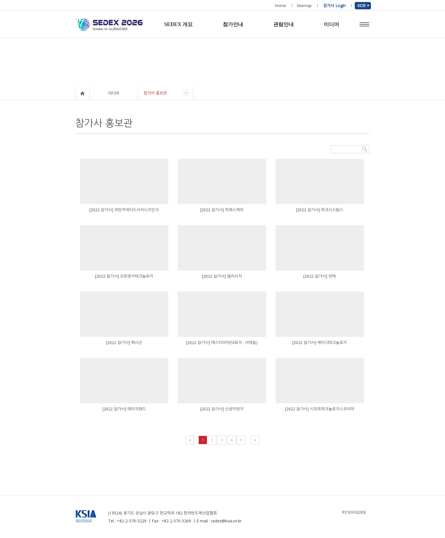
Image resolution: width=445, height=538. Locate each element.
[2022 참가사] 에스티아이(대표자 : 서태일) (221, 342)
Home (280, 5)
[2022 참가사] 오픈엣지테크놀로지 (124, 276)
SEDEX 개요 (178, 24)
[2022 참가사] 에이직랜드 (124, 409)
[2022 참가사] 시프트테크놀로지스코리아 (319, 409)
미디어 (331, 24)
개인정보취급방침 (353, 512)
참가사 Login (334, 5)
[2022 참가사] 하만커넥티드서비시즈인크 (124, 209)
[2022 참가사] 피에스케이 (222, 209)
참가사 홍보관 (155, 93)
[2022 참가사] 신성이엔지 (222, 409)
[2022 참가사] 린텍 (319, 276)
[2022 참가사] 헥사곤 (124, 342)
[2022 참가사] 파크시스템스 (319, 209)
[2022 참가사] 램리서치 (222, 276)
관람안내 (283, 24)
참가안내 (233, 24)
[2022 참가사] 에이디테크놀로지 (319, 342)
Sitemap (304, 5)
